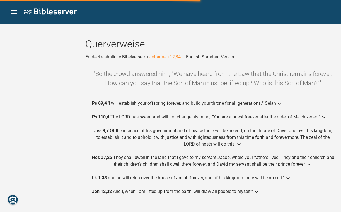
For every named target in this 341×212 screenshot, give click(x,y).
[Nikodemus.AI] (13, 200)
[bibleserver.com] (50, 12)
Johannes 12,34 (165, 56)
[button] (14, 12)
